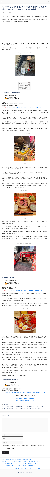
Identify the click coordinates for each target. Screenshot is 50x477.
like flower (6, 404)
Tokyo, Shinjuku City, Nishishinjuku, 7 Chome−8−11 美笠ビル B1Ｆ (24, 290)
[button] (48, 1)
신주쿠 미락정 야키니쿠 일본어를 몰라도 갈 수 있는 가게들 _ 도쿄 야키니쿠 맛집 (23, 406)
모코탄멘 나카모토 (23, 87)
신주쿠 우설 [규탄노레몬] (24, 85)
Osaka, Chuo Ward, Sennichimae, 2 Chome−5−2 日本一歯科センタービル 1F (26, 392)
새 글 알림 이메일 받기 (8, 448)
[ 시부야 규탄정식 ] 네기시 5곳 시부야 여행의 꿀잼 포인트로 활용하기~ (19, 466)
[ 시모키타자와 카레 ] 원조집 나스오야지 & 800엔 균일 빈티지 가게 (18, 459)
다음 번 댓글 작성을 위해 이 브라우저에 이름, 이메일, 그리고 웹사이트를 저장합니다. (24, 445)
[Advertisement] (25, 33)
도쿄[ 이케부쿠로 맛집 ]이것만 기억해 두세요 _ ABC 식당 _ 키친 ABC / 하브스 (22, 408)
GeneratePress (31, 475)
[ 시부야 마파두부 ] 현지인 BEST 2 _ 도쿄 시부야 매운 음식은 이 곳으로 (19, 463)
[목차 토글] (28, 83)
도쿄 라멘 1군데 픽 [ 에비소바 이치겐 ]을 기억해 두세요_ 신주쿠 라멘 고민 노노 (21, 461)
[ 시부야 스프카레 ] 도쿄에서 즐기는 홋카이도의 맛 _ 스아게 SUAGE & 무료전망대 (21, 468)
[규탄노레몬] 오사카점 (24, 88)
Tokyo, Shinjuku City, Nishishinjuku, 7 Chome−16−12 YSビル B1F (23, 107)
